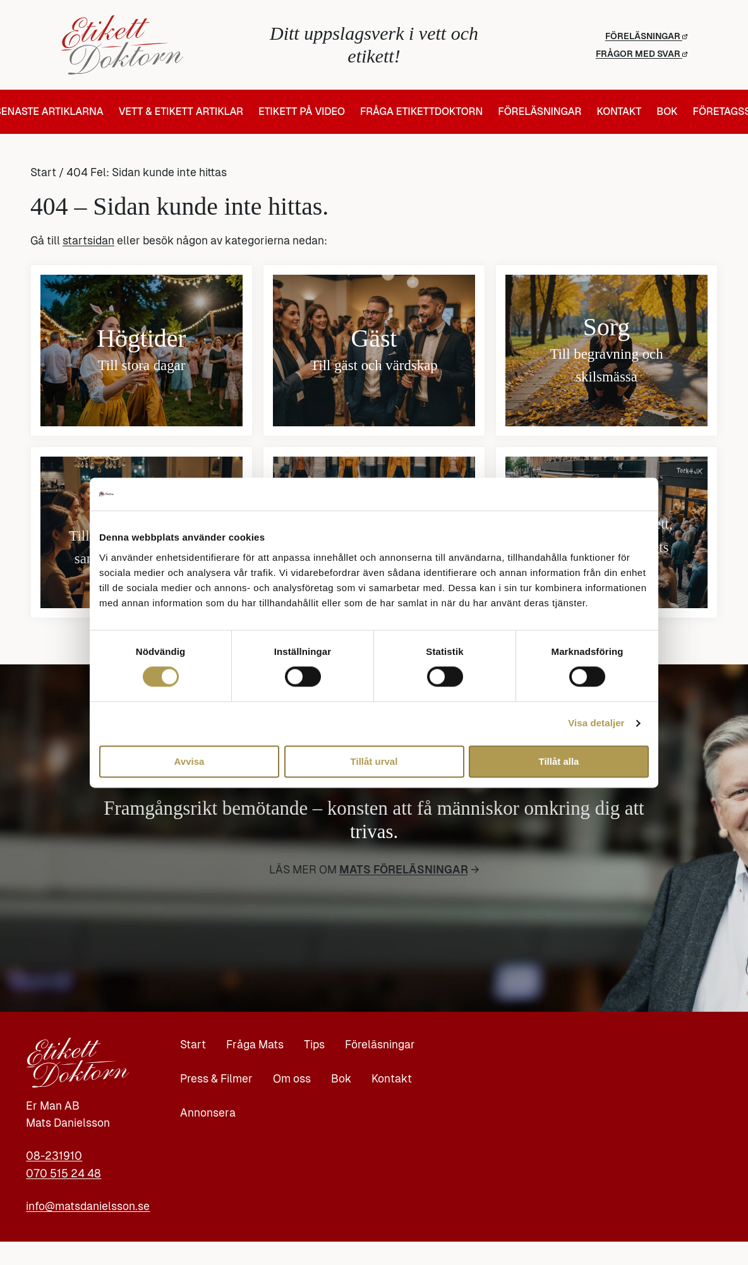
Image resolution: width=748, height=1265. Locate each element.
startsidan (88, 240)
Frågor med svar (641, 54)
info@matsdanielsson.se (88, 1206)
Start (43, 172)
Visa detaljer (596, 723)
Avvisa (189, 761)
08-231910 (54, 1155)
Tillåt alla (559, 761)
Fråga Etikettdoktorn (421, 112)
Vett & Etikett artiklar (181, 112)
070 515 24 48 (63, 1173)
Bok (666, 112)
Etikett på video (301, 112)
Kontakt (618, 112)
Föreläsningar (646, 36)
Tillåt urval (374, 761)
